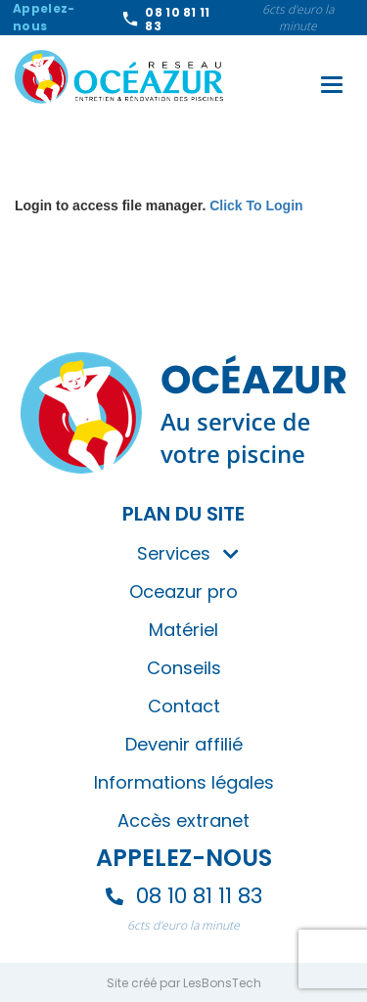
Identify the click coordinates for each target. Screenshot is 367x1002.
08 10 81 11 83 (177, 19)
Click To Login (255, 205)
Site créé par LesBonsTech (184, 983)
